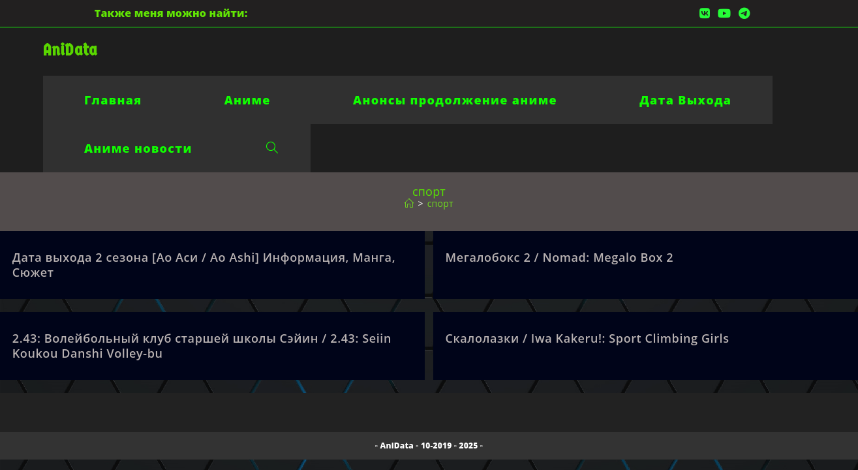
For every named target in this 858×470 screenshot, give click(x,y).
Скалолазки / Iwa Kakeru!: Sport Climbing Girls (587, 338)
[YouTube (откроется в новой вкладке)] (724, 13)
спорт (440, 203)
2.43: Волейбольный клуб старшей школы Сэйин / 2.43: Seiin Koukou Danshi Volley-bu (201, 345)
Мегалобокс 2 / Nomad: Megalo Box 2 (560, 257)
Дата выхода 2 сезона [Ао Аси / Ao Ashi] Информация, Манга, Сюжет (203, 264)
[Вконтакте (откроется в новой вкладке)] (705, 13)
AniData (70, 50)
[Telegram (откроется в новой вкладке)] (742, 13)
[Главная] (409, 203)
